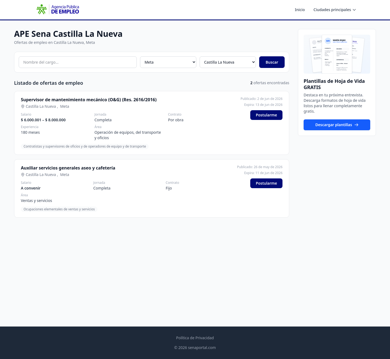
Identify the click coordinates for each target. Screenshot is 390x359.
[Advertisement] (337, 223)
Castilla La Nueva (41, 106)
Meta (64, 106)
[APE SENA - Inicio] (57, 9)
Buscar (272, 62)
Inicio (300, 9)
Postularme (266, 115)
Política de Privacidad (195, 337)
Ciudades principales (335, 9)
